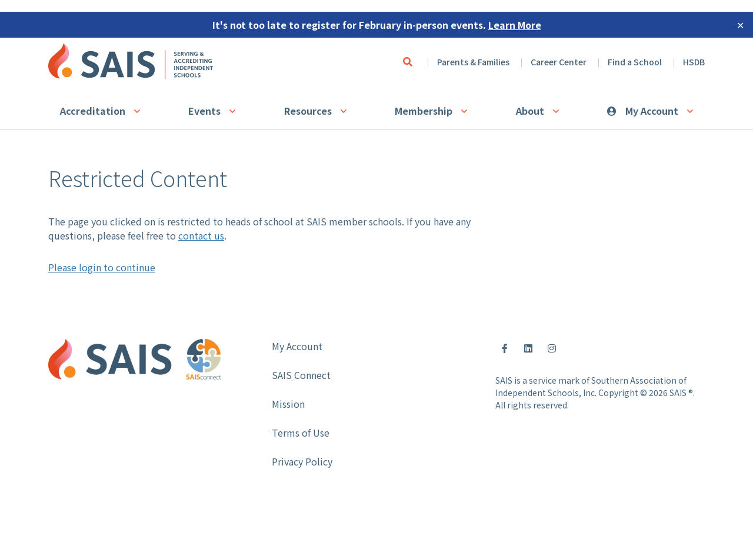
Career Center (559, 62)
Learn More (514, 25)
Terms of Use (300, 432)
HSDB (694, 62)
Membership (423, 111)
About (530, 111)
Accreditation (92, 111)
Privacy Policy (302, 461)
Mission (288, 404)
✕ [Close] (740, 25)
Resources (308, 111)
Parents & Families (473, 62)
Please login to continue (101, 267)
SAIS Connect (301, 375)
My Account (651, 111)
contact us (201, 235)
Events (204, 111)
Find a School (635, 62)
